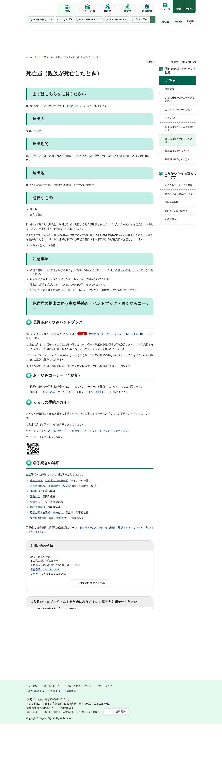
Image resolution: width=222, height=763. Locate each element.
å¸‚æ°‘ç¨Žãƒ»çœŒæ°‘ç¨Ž (89, 19)
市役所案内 (170, 219)
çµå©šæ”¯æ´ (140, 19)
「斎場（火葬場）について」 (128, 270)
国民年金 (35, 496)
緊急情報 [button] (190, 21)
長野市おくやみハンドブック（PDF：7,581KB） (116, 333)
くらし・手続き (41, 57)
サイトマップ (105, 725)
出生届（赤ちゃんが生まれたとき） (180, 128)
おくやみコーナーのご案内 (178, 109)
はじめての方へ (52, 725)
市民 (67, 11)
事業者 (127, 11)
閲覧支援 (165, 22)
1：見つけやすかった (47, 630)
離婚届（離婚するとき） (177, 159)
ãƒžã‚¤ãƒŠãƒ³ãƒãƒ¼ (41, 19)
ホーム (29, 57)
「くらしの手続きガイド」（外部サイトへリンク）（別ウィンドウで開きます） (85, 430)
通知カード (36, 480)
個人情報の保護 (36, 730)
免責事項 (55, 730)
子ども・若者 (87, 11)
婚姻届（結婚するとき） (177, 150)
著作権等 (71, 730)
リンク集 (32, 725)
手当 (68, 512)
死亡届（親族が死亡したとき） (178, 140)
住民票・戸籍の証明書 (176, 211)
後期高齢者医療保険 (59, 485)
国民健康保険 (37, 485)
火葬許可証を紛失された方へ (179, 193)
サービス (58, 512)
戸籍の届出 (73, 106)
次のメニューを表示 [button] (152, 19)
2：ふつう (65, 617)
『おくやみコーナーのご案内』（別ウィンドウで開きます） (74, 391)
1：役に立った (43, 617)
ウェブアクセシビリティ (79, 725)
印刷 (151, 62)
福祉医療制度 (37, 507)
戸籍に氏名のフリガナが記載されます (180, 99)
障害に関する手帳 (40, 512)
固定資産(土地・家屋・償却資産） (49, 518)
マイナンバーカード (56, 480)
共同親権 (169, 89)
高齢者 (107, 11)
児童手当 (35, 501)
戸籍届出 (67, 57)
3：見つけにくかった (98, 630)
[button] (178, 6)
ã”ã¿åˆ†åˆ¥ (64, 19)
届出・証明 (55, 57)
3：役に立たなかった (90, 617)
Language (178, 22)
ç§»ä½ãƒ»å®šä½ (117, 19)
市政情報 (147, 11)
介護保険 (35, 491)
